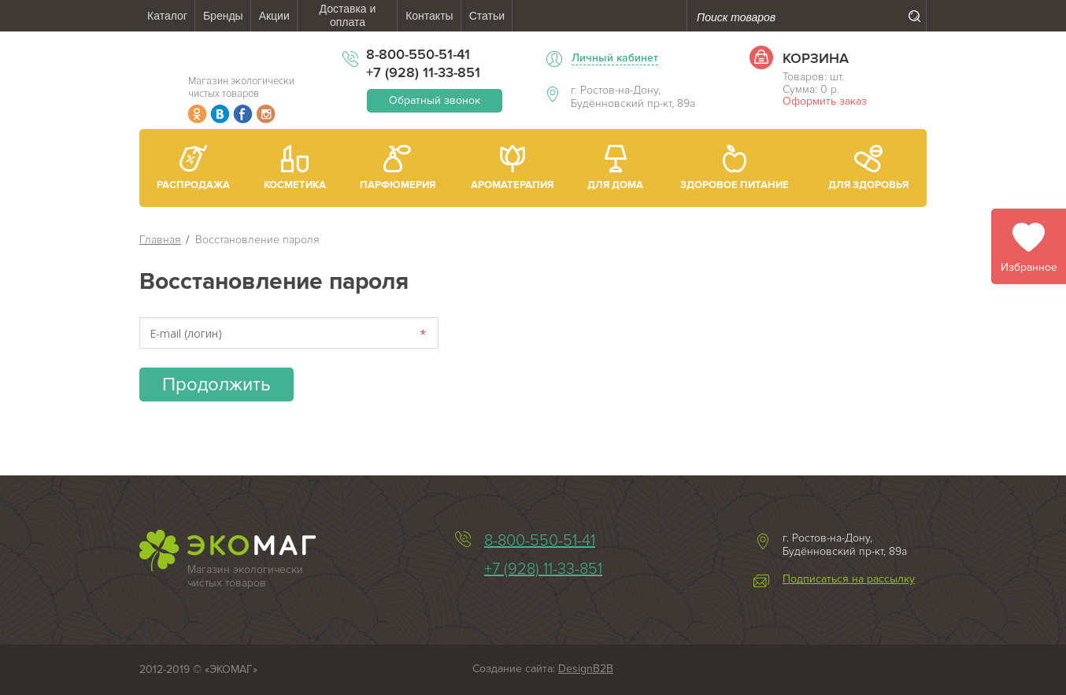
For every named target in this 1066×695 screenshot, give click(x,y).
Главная (160, 239)
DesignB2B (585, 668)
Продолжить (216, 384)
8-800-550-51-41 (418, 54)
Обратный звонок (434, 100)
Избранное (1029, 267)
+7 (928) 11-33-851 (423, 72)
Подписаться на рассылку (849, 579)
